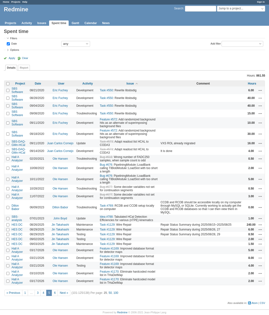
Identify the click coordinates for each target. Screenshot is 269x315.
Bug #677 (106, 187)
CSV (262, 303)
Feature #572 (108, 119)
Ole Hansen (60, 158)
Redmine (122, 312)
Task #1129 (107, 224)
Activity (26, 23)
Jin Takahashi (60, 224)
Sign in (261, 1)
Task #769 (106, 205)
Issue (130, 83)
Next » (64, 293)
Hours (252, 83)
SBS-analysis (17, 218)
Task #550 (106, 90)
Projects (15, 1)
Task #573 (106, 141)
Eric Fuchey (60, 90)
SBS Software (17, 90)
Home (6, 1)
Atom (255, 303)
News (106, 23)
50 (110, 293)
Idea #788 (106, 216)
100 (115, 293)
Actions (260, 90)
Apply (12, 58)
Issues (41, 23)
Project (20, 83)
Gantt (75, 23)
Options (14, 49)
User (61, 83)
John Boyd (60, 218)
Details (11, 67)
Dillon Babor (15, 207)
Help (24, 1)
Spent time (59, 23)
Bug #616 (106, 157)
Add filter (215, 43)
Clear (25, 58)
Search (178, 8)
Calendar (91, 23)
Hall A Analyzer (17, 158)
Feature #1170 (109, 271)
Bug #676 (106, 164)
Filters (13, 38)
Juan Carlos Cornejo (60, 143)
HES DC (17, 224)
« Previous (13, 293)
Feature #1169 (109, 248)
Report (24, 67)
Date (14, 43)
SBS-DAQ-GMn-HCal (19, 143)
